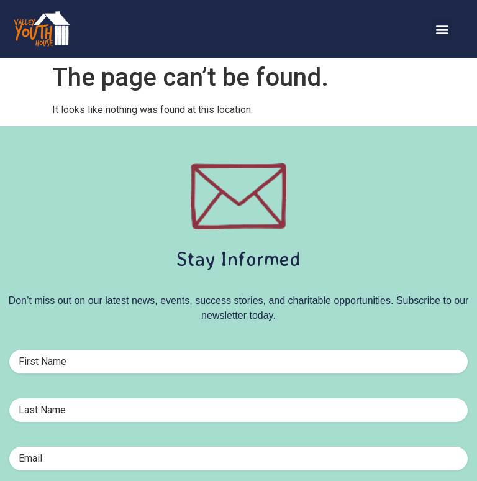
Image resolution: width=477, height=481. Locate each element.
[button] (442, 29)
